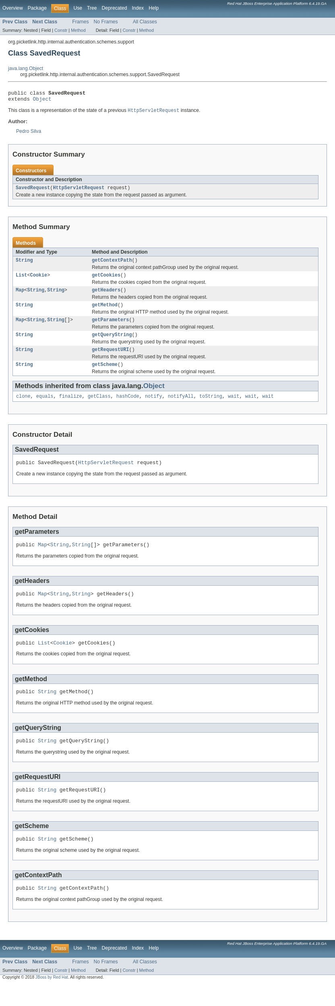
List (21, 280)
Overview (12, 8)
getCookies (106, 280)
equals (45, 407)
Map (20, 296)
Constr (60, 30)
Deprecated (114, 8)
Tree (92, 8)
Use (77, 8)
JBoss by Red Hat (51, 999)
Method (78, 30)
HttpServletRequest (78, 191)
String (24, 264)
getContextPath (112, 264)
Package (37, 8)
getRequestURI (110, 358)
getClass (99, 407)
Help (154, 8)
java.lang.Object (25, 68)
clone (23, 407)
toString (210, 407)
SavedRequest (33, 191)
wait (233, 407)
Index (138, 8)
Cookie (39, 280)
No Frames (106, 22)
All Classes (145, 22)
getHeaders (106, 296)
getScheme (105, 374)
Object (42, 101)
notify (153, 407)
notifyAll (181, 407)
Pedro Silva (28, 134)
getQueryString (112, 343)
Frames (80, 22)
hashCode (127, 407)
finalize (70, 407)
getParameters (110, 327)
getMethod (105, 311)
